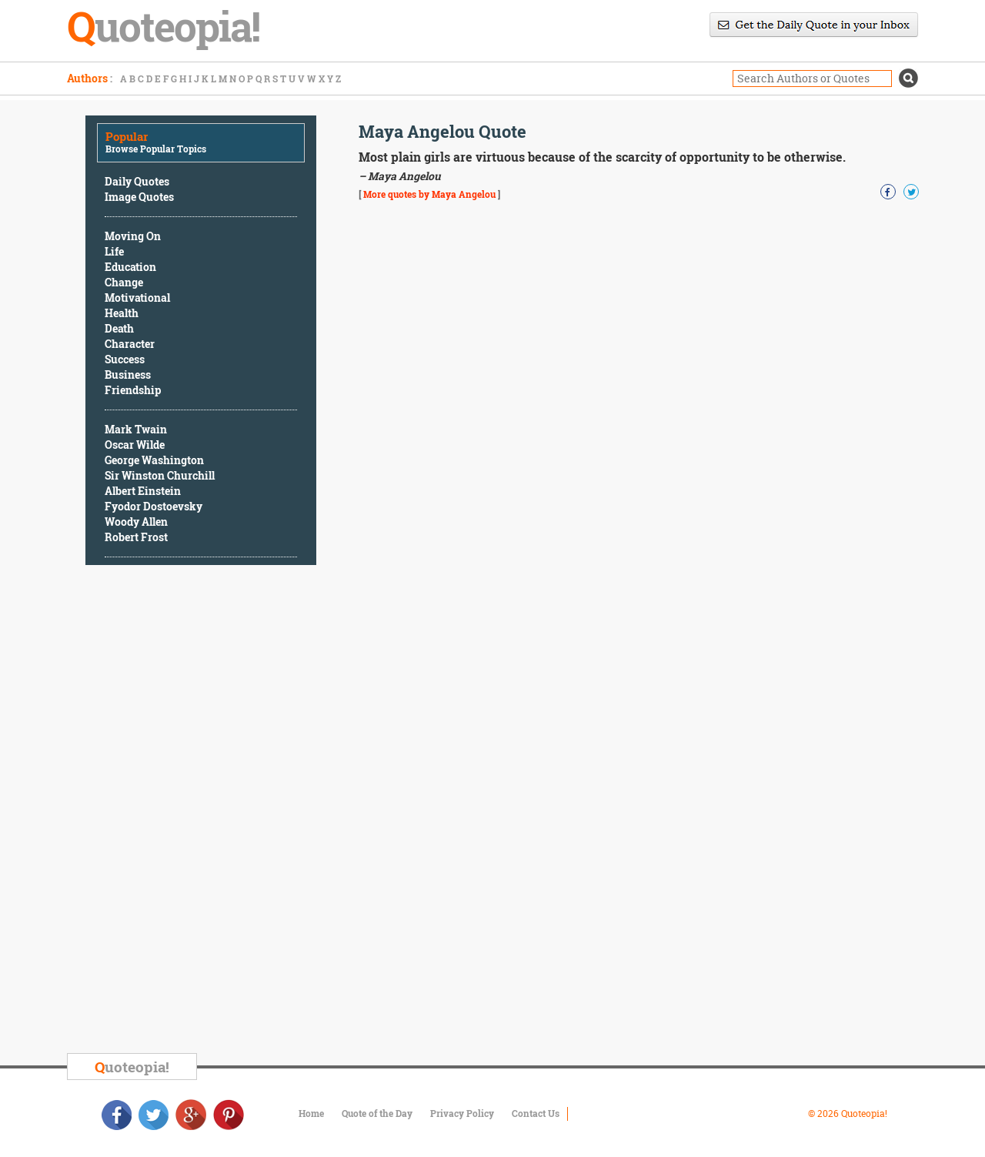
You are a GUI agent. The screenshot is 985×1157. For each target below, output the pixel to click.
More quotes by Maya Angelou (429, 194)
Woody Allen (136, 521)
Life (114, 251)
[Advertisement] (200, 811)
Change (124, 282)
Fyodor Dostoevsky (153, 506)
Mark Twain (136, 429)
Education (130, 266)
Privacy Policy (462, 1113)
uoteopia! (132, 1066)
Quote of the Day (377, 1113)
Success (125, 359)
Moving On (133, 236)
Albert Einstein (143, 490)
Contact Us (535, 1113)
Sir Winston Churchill (160, 475)
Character (130, 343)
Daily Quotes (137, 181)
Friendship (133, 390)
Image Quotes (139, 196)
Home (311, 1113)
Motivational (137, 297)
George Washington (154, 460)
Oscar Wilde (135, 444)
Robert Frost (136, 537)
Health (122, 313)
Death (119, 328)
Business (128, 374)
